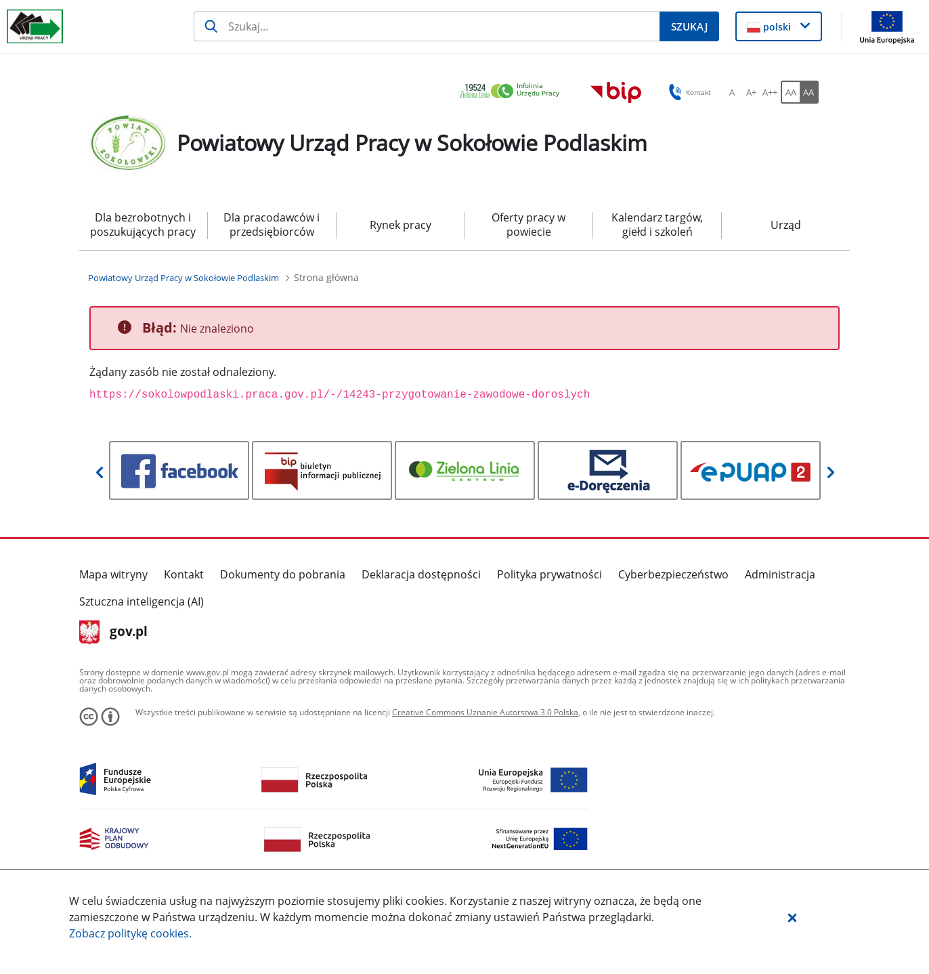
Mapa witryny (113, 574)
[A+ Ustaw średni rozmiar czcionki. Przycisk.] (751, 92)
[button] (792, 917)
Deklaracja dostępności (421, 574)
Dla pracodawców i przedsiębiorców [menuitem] (271, 224)
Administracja (780, 574)
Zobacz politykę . (130, 933)
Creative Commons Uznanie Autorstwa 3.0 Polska (485, 712)
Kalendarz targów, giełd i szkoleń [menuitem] (657, 224)
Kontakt (184, 574)
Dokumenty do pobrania (282, 574)
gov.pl (113, 632)
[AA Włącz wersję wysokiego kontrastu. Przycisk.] (809, 92)
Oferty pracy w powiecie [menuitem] (528, 224)
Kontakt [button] (687, 92)
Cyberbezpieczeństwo (673, 574)
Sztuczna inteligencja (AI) (141, 601)
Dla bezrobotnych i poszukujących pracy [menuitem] (143, 224)
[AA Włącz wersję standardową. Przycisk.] (790, 92)
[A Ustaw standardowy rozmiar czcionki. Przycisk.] (732, 92)
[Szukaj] (427, 26)
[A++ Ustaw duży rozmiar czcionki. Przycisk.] (770, 92)
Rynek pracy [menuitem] (400, 224)
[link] (513, 92)
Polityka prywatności (549, 574)
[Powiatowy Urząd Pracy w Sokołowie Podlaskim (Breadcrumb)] (183, 278)
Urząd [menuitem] (786, 224)
